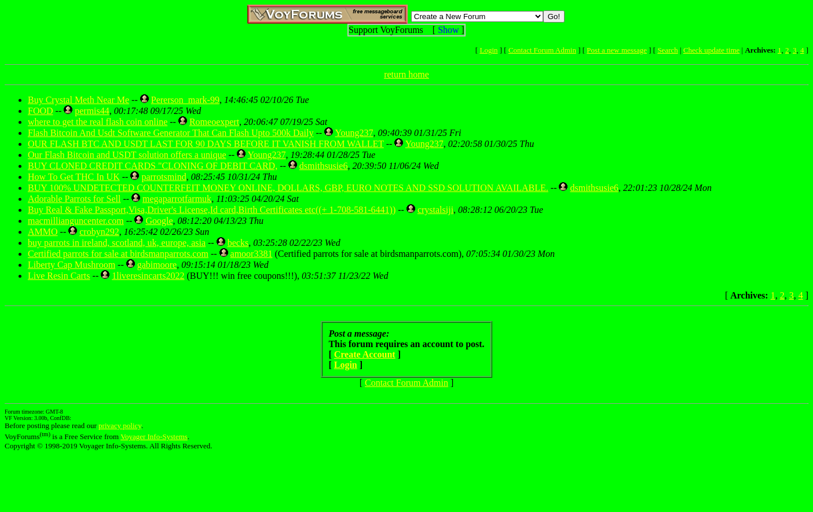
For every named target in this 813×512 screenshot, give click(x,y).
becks (238, 243)
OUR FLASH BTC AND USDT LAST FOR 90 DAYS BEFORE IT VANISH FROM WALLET (206, 144)
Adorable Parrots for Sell (74, 199)
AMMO (43, 232)
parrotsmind (163, 177)
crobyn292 (99, 232)
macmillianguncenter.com (76, 221)
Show (448, 30)
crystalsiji (435, 210)
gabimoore (157, 265)
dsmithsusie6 (323, 166)
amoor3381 (251, 254)
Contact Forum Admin (542, 50)
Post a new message (617, 50)
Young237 (354, 133)
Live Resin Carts (59, 276)
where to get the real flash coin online (97, 122)
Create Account (364, 354)
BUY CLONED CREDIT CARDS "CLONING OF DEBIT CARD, (152, 166)
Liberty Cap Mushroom (71, 265)
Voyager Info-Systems (154, 436)
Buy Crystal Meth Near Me (78, 100)
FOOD (40, 111)
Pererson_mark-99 (185, 100)
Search (667, 50)
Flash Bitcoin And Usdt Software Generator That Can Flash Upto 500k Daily (170, 133)
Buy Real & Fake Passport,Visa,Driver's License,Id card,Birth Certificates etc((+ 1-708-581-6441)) (211, 210)
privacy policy (119, 425)
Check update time (711, 50)
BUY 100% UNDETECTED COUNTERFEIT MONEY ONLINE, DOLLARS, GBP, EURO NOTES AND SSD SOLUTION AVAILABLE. (288, 188)
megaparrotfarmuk (176, 199)
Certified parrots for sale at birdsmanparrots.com (118, 254)
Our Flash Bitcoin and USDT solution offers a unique (127, 155)
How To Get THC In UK (74, 177)
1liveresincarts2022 (148, 276)
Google (159, 221)
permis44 (92, 111)
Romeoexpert (214, 122)
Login (488, 50)
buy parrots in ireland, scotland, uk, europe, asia (117, 243)
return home (406, 74)
